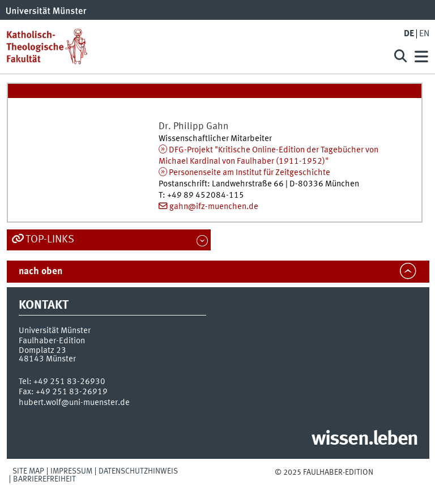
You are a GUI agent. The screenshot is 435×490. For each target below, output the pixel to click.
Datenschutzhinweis (138, 471)
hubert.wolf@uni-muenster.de (74, 402)
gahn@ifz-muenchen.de (213, 206)
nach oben (40, 271)
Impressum (71, 471)
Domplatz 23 (42, 350)
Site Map (28, 471)
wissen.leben (364, 439)
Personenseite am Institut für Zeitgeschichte (249, 172)
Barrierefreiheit (44, 479)
